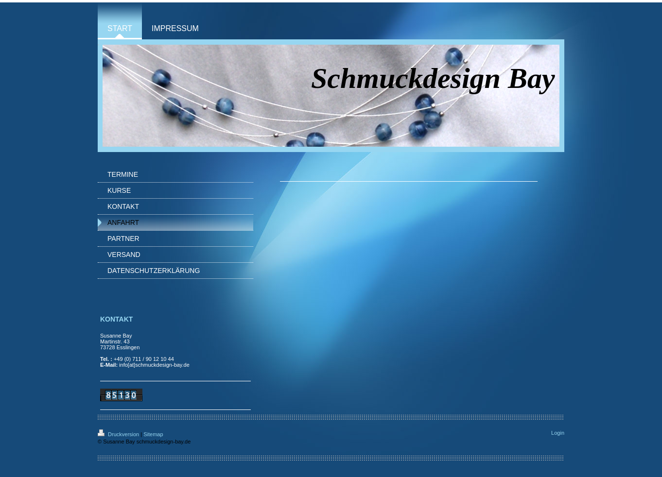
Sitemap (153, 434)
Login (557, 433)
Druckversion (119, 434)
